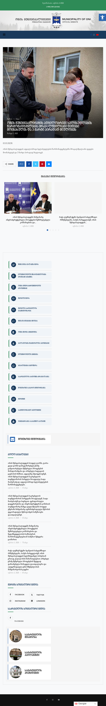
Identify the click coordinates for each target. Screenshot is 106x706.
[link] (102, 17)
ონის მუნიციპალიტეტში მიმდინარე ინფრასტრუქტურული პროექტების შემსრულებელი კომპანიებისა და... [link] (28, 220)
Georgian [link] (80, 703)
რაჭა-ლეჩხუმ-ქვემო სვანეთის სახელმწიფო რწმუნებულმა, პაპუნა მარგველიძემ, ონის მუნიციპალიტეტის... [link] (78, 220)
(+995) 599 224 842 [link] (53, 7)
